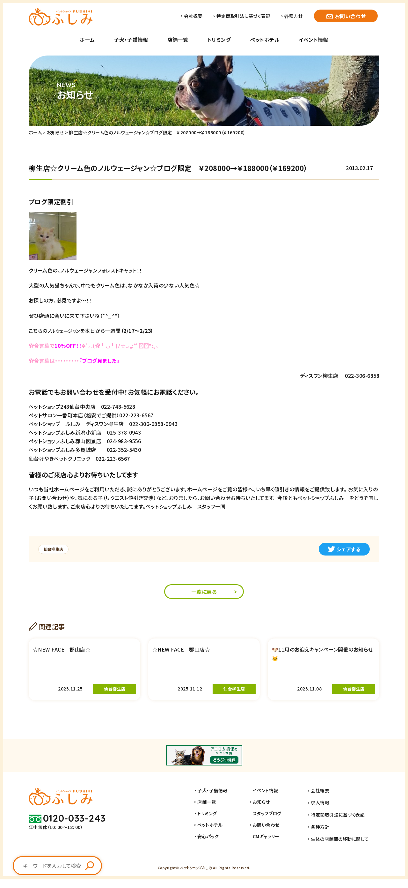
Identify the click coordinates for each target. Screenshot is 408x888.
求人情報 (324, 813)
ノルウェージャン (65, 330)
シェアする (344, 549)
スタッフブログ (275, 825)
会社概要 (193, 16)
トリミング (219, 39)
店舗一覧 (177, 39)
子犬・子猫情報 (131, 39)
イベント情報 (313, 39)
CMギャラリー (274, 848)
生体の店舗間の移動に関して (344, 848)
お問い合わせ (350, 16)
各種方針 (293, 16)
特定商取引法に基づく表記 (243, 16)
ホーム (87, 39)
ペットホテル (265, 39)
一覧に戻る (204, 592)
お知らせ (55, 132)
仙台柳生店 (55, 549)
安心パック (216, 848)
